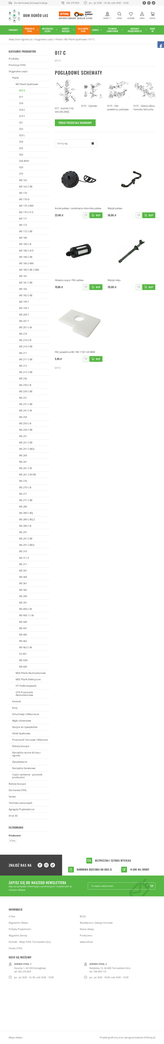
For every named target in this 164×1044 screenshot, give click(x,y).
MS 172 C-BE (26, 231)
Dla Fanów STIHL (83, 30)
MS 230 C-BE (26, 391)
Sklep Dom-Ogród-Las (21, 39)
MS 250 (23, 417)
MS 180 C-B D (26, 250)
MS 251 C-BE (26, 442)
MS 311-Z (24, 557)
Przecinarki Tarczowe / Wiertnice (30, 739)
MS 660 (23, 666)
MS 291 (23, 532)
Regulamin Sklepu (18, 922)
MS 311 (23, 564)
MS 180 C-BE (26, 257)
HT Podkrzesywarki (26, 685)
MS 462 (23, 641)
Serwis (95, 29)
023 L (22, 135)
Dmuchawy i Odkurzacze (25, 714)
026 (21, 154)
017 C (92, 39)
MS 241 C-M (25, 410)
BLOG (83, 916)
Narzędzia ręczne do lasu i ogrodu (26, 754)
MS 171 (23, 218)
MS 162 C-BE (26, 186)
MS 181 (23, 276)
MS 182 (23, 289)
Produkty (13, 29)
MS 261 (23, 461)
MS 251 (23, 436)
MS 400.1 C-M (26, 615)
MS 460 (23, 634)
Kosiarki (16, 701)
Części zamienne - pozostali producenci (27, 776)
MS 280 (23, 506)
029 (21, 167)
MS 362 (23, 589)
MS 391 (23, 602)
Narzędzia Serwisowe (23, 768)
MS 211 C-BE (26, 359)
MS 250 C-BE (26, 429)
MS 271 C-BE (26, 500)
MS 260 (23, 455)
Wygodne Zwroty (18, 935)
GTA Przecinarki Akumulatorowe (24, 694)
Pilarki (59, 39)
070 (21, 173)
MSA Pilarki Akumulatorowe (31, 673)
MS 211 (23, 353)
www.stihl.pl (86, 941)
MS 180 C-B (25, 244)
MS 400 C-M (25, 609)
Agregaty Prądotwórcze (135, 30)
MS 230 (23, 378)
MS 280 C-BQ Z (27, 519)
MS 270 (23, 481)
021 (21, 122)
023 (21, 129)
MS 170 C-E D (26, 212)
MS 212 (23, 365)
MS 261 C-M (25, 468)
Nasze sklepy (87, 929)
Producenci (86, 935)
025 (21, 148)
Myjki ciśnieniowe (21, 720)
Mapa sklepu (15, 1037)
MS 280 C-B (25, 525)
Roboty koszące (66, 30)
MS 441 (23, 628)
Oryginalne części (47, 30)
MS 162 (23, 180)
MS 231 (23, 397)
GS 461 (23, 653)
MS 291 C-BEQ (26, 545)
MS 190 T (24, 301)
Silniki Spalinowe (21, 733)
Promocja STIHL (30, 30)
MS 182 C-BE (26, 295)
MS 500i (23, 660)
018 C (22, 109)
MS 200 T (24, 314)
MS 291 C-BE (26, 538)
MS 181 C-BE (26, 282)
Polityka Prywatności (20, 929)
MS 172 (23, 225)
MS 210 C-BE (26, 346)
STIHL (13, 840)
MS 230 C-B (25, 385)
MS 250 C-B (25, 423)
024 (21, 141)
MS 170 (23, 193)
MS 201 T (24, 321)
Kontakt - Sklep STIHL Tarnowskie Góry (30, 941)
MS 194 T (24, 308)
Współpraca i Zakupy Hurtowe (96, 922)
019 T (22, 116)
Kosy (14, 707)
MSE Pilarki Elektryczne (28, 679)
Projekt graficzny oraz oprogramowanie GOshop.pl (127, 1037)
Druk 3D (152, 30)
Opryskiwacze (19, 761)
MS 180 (23, 237)
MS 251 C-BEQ (26, 449)
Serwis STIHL (15, 948)
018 (21, 103)
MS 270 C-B (25, 487)
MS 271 (23, 493)
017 (21, 97)
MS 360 (23, 577)
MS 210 (23, 333)
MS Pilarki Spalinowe (75, 39)
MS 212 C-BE (26, 372)
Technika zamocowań (112, 30)
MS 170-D (24, 199)
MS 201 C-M (25, 327)
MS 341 (23, 570)
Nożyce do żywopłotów (24, 727)
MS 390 (23, 596)
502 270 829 (72, 2)
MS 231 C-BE (26, 404)
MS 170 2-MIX (26, 205)
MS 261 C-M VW (27, 474)
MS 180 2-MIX (26, 263)
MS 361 (23, 583)
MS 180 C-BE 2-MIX (29, 269)
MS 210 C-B (25, 340)
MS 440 (23, 621)
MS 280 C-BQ (26, 513)
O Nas (12, 916)
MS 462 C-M (25, 647)
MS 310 (23, 551)
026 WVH (24, 161)
